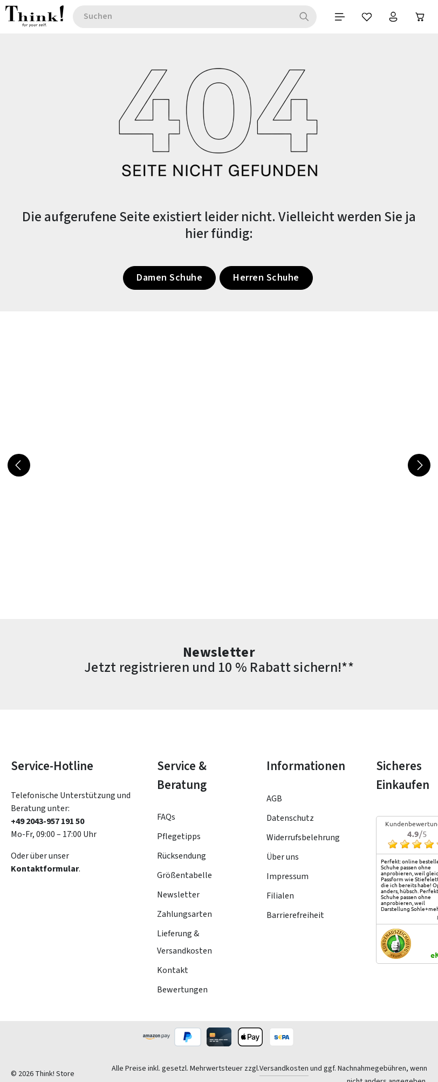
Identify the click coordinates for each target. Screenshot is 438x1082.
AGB (274, 799)
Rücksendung (181, 856)
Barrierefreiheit (295, 915)
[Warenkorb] (420, 16)
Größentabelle (184, 875)
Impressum (287, 876)
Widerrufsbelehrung (303, 837)
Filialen (280, 896)
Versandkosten (284, 1068)
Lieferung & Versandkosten (184, 942)
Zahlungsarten (184, 914)
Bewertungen (182, 990)
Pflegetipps (179, 836)
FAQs (166, 817)
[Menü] (339, 16)
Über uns (282, 857)
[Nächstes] (419, 465)
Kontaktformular (45, 869)
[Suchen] (304, 17)
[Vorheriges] (19, 465)
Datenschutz (290, 818)
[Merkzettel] (366, 16)
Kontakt (172, 970)
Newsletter (178, 895)
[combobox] (182, 17)
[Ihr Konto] (393, 16)
